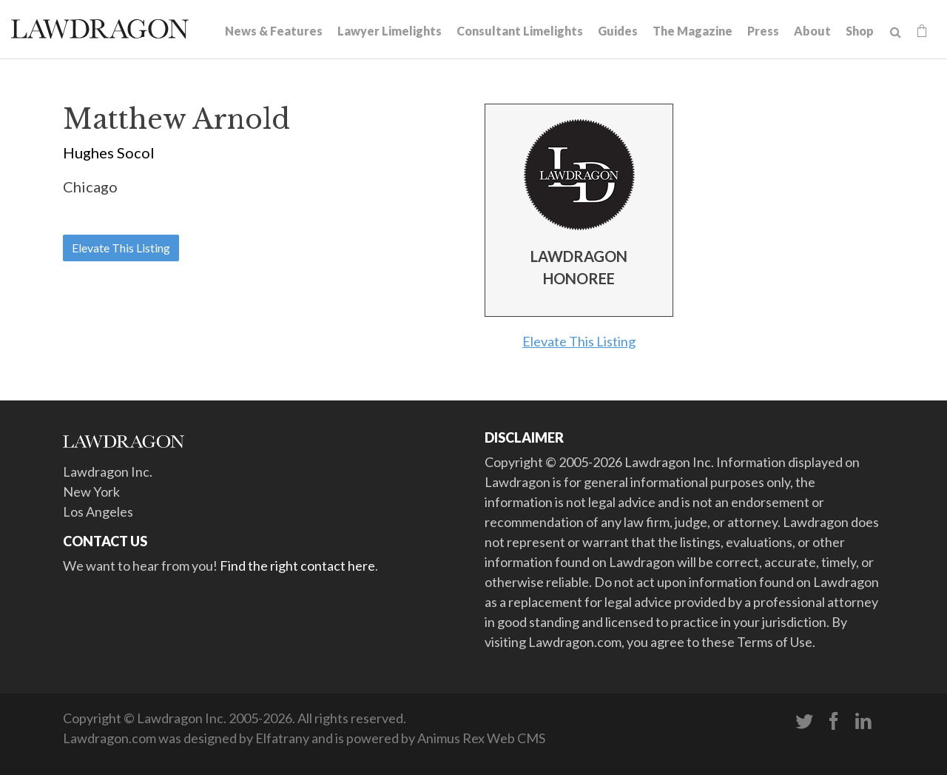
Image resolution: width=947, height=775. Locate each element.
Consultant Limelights (519, 31)
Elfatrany (282, 738)
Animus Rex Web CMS (481, 738)
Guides (618, 31)
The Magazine (692, 31)
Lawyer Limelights (389, 31)
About (812, 31)
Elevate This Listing (121, 248)
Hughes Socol (109, 152)
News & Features (274, 31)
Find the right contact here (297, 565)
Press (763, 31)
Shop (860, 31)
